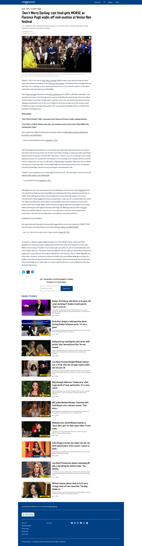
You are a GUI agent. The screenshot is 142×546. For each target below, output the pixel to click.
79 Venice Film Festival (56, 83)
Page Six (82, 190)
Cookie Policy (25, 531)
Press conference (55, 94)
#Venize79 (25, 175)
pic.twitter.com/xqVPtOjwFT (32, 135)
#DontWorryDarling (71, 132)
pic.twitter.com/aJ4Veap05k (39, 175)
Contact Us (49, 523)
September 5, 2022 (51, 140)
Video (117, 2)
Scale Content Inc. (53, 506)
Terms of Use (25, 534)
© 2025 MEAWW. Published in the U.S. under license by (35, 506)
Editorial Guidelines (26, 525)
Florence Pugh (31, 94)
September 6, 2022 (45, 180)
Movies (110, 2)
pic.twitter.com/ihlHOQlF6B (68, 227)
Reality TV (97, 2)
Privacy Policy (25, 528)
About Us (24, 523)
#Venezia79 (84, 132)
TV (104, 2)
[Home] (28, 2)
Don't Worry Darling (49, 80)
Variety (84, 207)
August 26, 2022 (64, 232)
